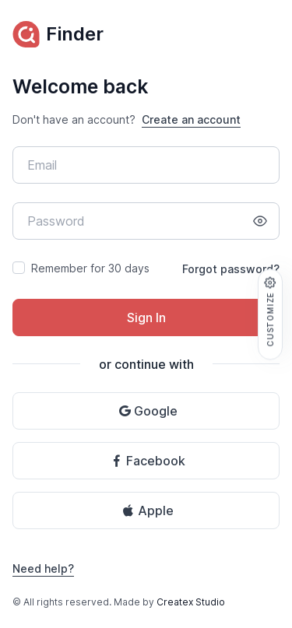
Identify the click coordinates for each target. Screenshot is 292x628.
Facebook (148, 460)
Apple (148, 510)
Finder (58, 34)
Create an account (191, 119)
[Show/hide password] (260, 221)
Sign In (146, 317)
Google (148, 411)
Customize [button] (270, 310)
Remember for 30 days (90, 268)
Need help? (43, 568)
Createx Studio (191, 602)
